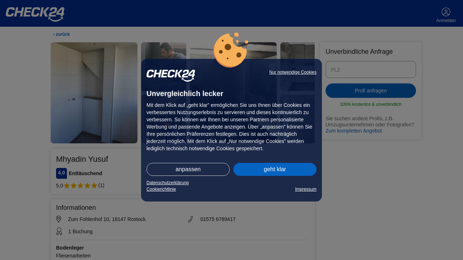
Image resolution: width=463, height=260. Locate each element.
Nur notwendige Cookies (293, 72)
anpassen (187, 169)
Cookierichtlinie (161, 189)
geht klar (275, 169)
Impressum (306, 189)
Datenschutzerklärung (167, 182)
